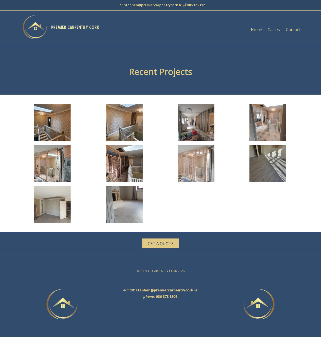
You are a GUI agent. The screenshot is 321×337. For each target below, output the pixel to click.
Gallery (274, 29)
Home (256, 29)
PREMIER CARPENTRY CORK (158, 271)
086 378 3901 (196, 5)
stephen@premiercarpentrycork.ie (153, 5)
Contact (293, 29)
